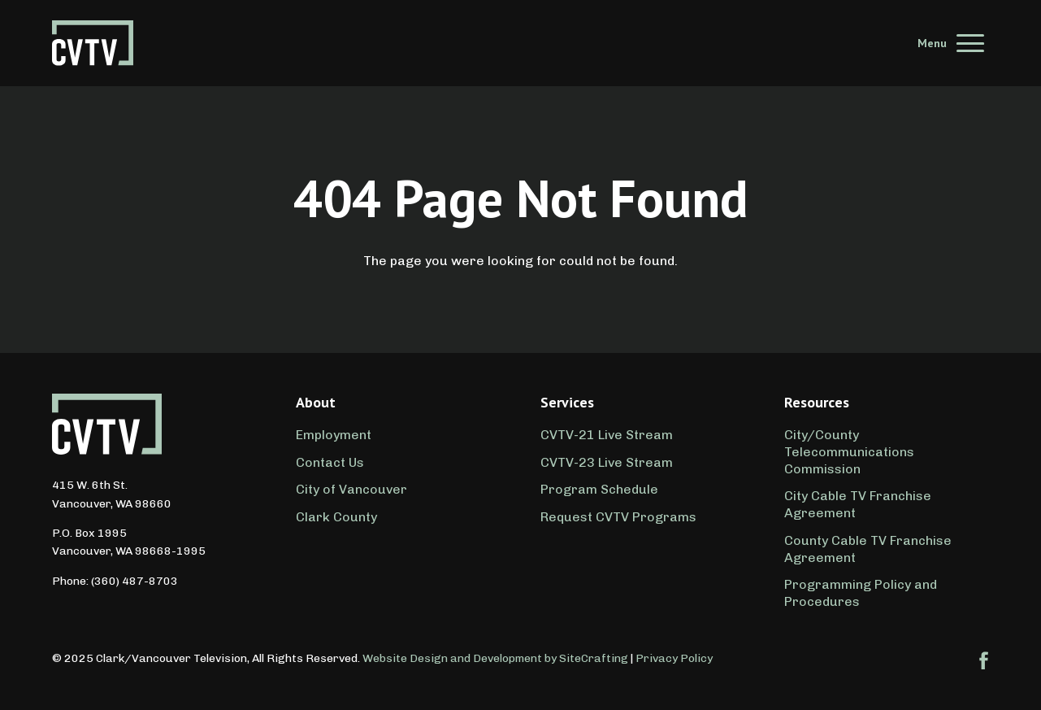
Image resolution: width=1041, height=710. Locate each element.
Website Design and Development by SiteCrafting (495, 658)
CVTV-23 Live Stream (606, 462)
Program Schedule (599, 489)
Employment (333, 434)
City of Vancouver (351, 489)
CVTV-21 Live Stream (606, 434)
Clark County (336, 517)
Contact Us (330, 462)
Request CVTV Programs (618, 517)
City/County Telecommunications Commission (849, 452)
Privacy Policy (674, 658)
